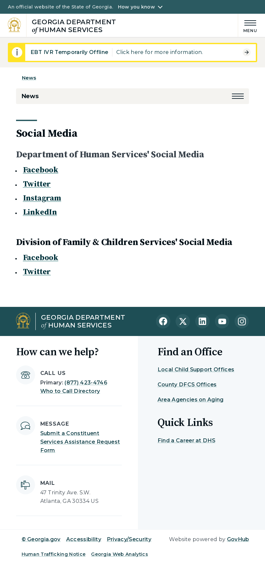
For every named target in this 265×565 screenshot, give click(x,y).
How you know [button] (136, 6)
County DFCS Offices (187, 384)
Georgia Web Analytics (119, 554)
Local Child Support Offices (196, 369)
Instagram (42, 197)
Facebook (40, 169)
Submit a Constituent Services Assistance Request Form (80, 441)
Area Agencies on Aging (191, 400)
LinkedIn (40, 211)
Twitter (37, 183)
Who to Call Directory (70, 391)
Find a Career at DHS (186, 440)
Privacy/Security (129, 539)
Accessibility (83, 539)
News (29, 78)
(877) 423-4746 (86, 383)
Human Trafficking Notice (54, 554)
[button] (238, 96)
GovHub (238, 539)
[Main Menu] (247, 25)
